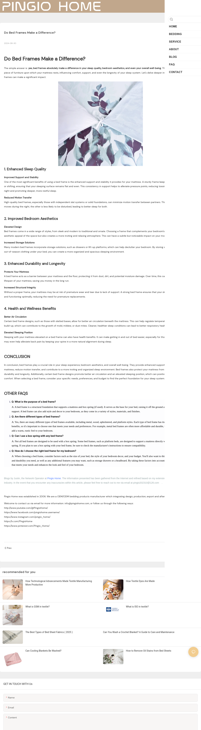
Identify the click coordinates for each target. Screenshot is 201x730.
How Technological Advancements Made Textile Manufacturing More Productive (58, 583)
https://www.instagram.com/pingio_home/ (27, 516)
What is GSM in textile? (37, 606)
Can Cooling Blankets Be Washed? (43, 650)
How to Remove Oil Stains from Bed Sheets (148, 650)
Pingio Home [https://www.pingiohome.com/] (11, 496)
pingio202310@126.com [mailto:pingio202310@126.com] (146, 482)
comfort (76, 72)
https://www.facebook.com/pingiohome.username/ (32, 512)
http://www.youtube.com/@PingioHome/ (26, 507)
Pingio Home (54, 478)
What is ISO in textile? (137, 606)
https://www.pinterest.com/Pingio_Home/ (26, 525)
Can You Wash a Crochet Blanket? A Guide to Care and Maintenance (138, 632)
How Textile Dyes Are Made (140, 581)
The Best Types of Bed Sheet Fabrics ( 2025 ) (49, 632)
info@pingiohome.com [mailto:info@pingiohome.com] (77, 503)
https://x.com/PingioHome (18, 521)
